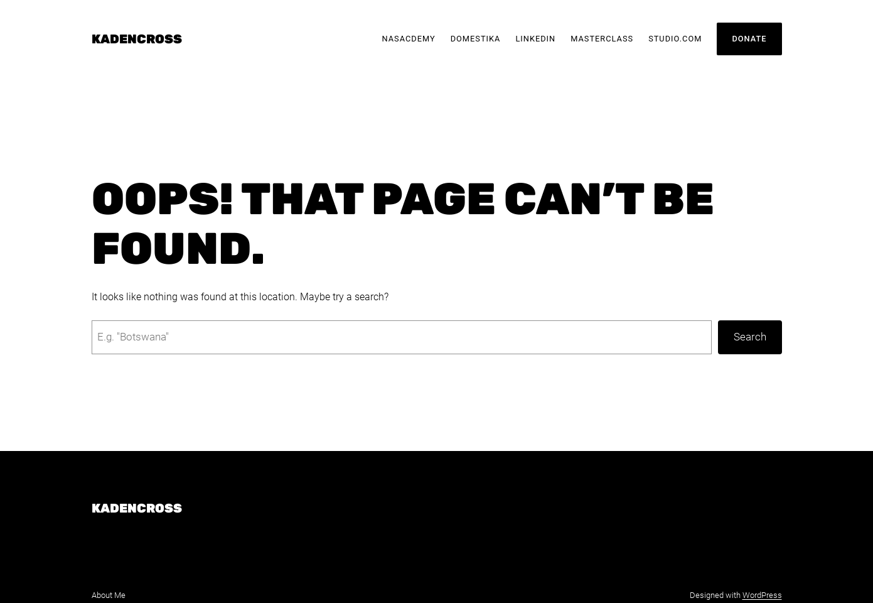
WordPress (762, 595)
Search (750, 336)
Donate (749, 38)
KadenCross (137, 38)
